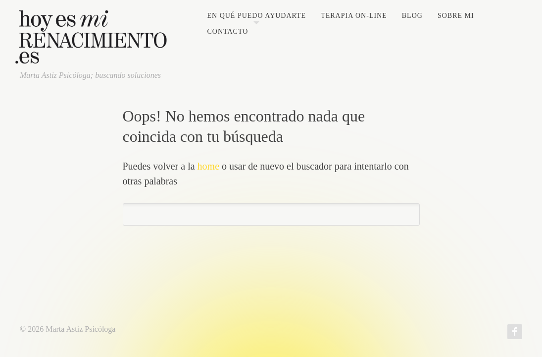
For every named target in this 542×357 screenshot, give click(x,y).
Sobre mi (456, 15)
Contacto (227, 31)
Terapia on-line (354, 15)
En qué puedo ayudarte (256, 15)
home (208, 166)
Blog (412, 15)
